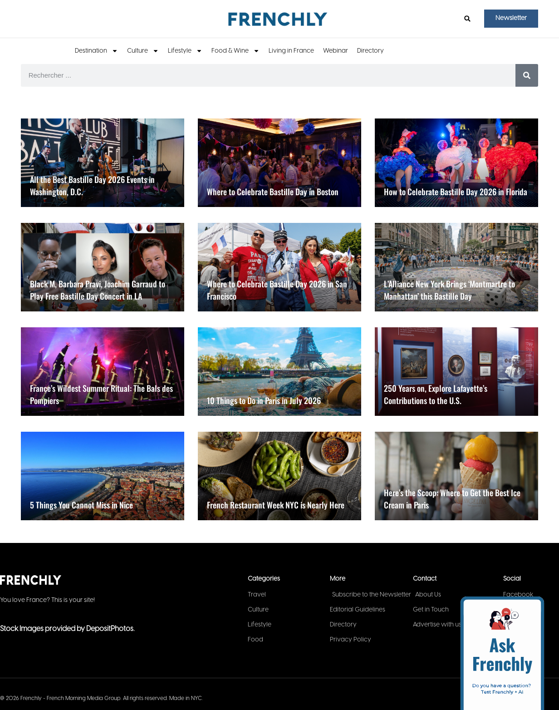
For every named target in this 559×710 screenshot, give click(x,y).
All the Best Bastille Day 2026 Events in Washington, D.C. (92, 185)
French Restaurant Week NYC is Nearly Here (275, 505)
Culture (143, 51)
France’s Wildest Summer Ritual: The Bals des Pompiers (101, 394)
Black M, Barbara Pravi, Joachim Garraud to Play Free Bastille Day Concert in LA (97, 290)
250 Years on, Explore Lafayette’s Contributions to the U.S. (435, 394)
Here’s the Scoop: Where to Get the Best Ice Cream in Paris (452, 499)
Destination (96, 51)
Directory (370, 51)
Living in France (291, 51)
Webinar (335, 51)
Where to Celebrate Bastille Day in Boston (272, 191)
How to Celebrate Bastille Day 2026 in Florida (455, 191)
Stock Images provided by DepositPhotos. (67, 629)
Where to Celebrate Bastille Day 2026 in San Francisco (277, 290)
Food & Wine (235, 51)
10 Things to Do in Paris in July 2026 (264, 400)
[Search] (526, 75)
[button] (467, 18)
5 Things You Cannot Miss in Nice (81, 505)
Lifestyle (185, 51)
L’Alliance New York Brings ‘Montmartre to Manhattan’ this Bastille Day (449, 290)
